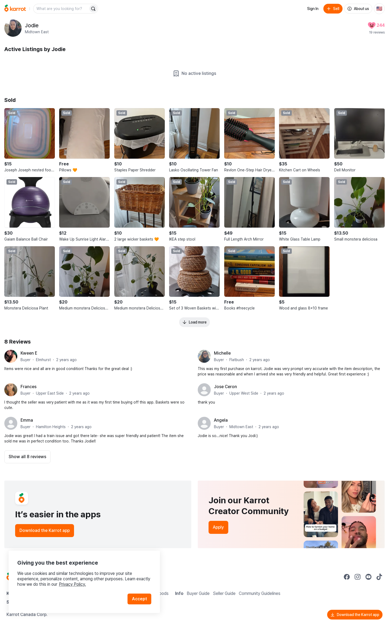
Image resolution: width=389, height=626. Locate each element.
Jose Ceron (225, 386)
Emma (27, 420)
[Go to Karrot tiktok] (379, 577)
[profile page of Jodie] (13, 28)
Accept (139, 598)
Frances (28, 386)
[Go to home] (15, 9)
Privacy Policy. (72, 584)
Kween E (29, 353)
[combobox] (61, 9)
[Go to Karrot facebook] (347, 577)
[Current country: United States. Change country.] (379, 8)
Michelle (222, 353)
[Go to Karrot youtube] (368, 577)
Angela (221, 420)
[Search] (93, 8)
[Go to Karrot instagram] (357, 577)
